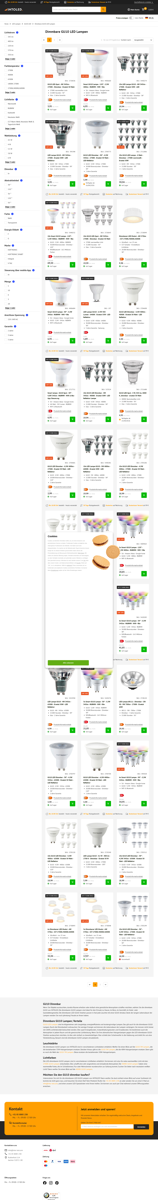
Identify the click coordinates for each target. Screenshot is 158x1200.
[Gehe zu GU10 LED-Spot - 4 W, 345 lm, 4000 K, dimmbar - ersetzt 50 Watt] (133, 394)
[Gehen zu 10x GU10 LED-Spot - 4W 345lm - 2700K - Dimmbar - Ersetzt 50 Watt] (97, 215)
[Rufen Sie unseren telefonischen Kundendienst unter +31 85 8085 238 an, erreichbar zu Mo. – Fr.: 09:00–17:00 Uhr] (20, 1116)
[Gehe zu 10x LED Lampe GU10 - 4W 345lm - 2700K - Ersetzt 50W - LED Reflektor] (133, 87)
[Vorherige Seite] (44, 39)
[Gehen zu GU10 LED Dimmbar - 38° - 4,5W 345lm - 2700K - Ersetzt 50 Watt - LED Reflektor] (97, 134)
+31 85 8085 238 (112, 1080)
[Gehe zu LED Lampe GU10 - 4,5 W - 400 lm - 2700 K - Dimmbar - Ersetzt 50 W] (97, 857)
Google (79, 563)
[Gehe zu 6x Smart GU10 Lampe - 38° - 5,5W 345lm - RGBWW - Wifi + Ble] (133, 622)
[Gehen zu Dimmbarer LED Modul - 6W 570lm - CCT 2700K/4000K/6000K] (133, 215)
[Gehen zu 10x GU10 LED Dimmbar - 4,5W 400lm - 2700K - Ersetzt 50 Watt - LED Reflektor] (133, 445)
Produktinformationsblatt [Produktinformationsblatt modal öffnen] (62, 99)
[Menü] (58, 1185)
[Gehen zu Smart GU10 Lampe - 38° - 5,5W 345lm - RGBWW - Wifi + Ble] (61, 291)
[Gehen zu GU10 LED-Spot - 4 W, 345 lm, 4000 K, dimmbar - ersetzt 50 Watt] (133, 372)
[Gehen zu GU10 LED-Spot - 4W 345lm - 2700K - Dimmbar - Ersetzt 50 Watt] (61, 63)
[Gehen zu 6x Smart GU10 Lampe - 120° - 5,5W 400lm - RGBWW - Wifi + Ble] (97, 526)
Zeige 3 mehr (10, 92)
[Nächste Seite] (59, 39)
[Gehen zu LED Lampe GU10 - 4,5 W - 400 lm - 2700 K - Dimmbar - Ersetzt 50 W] (97, 835)
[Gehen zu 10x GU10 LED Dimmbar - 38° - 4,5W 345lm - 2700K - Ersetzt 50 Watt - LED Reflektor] (133, 908)
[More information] (17, 32)
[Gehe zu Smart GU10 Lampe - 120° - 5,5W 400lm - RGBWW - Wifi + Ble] (97, 85)
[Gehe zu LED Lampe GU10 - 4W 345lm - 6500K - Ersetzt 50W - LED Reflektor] (61, 704)
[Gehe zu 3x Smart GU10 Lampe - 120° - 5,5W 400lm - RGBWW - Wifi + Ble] (133, 548)
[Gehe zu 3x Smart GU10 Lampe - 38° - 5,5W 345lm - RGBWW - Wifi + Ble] (97, 702)
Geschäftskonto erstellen (144, 2)
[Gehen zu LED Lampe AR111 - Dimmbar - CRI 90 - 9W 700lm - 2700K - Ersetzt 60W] (133, 681)
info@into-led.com (11, 1150)
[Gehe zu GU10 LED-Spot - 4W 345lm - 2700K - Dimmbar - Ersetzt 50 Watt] (61, 85)
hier (85, 560)
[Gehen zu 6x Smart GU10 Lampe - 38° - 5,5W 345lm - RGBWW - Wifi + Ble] (133, 600)
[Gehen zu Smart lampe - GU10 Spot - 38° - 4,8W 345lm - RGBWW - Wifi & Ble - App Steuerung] (61, 372)
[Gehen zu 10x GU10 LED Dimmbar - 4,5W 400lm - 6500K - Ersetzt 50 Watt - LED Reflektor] (61, 835)
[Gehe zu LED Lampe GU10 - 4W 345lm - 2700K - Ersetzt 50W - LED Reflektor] (61, 158)
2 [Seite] (54, 40)
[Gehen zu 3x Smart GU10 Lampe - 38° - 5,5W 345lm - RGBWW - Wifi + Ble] (97, 681)
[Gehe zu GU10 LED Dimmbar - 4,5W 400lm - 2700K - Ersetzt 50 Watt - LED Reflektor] (61, 469)
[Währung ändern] (151, 18)
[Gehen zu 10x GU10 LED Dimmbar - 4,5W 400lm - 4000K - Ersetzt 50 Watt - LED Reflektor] (61, 526)
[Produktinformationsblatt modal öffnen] (50, 99)
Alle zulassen (68, 663)
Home (6, 24)
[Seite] (49, 39)
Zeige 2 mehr (10, 58)
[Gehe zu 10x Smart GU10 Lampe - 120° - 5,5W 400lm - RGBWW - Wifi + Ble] (61, 237)
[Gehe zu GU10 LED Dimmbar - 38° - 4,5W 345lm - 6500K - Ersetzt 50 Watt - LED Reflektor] (61, 780)
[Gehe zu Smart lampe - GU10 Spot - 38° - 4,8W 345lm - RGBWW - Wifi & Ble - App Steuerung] (61, 395)
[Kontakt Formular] (20, 1124)
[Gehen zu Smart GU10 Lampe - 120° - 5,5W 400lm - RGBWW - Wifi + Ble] (97, 63)
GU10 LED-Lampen (50, 1024)
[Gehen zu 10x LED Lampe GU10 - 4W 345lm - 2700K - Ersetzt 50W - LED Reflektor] (133, 63)
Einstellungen (54, 570)
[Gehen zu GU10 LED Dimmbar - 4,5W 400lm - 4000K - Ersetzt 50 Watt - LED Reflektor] (133, 291)
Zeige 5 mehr (10, 162)
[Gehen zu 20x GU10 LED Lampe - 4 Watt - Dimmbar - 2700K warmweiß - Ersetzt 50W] (133, 134)
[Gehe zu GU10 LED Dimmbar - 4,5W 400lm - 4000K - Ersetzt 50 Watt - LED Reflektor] (133, 314)
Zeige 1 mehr (10, 128)
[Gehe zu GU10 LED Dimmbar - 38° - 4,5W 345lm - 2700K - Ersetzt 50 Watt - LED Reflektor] (97, 158)
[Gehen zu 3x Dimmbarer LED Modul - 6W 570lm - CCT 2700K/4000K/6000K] (97, 908)
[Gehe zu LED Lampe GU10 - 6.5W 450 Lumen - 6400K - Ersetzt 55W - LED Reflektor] (97, 314)
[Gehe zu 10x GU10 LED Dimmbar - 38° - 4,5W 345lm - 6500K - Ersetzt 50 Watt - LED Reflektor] (133, 858)
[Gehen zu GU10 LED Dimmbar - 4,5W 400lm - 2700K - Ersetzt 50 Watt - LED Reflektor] (61, 445)
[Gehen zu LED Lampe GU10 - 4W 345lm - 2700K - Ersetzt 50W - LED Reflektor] (61, 134)
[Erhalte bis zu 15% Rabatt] (141, 1126)
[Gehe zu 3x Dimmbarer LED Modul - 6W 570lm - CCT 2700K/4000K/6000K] (97, 930)
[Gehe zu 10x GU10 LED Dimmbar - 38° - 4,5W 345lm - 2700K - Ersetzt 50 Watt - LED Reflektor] (133, 932)
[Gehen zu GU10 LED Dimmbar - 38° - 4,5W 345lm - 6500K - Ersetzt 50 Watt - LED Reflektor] (61, 756)
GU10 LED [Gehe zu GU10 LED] (20, 24)
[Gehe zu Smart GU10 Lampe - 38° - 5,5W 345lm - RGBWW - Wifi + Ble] (61, 313)
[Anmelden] (141, 9)
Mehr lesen (81, 553)
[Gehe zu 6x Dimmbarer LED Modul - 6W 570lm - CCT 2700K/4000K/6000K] (61, 930)
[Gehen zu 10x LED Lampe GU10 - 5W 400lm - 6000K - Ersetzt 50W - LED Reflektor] (97, 445)
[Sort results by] (143, 40)
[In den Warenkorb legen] (72, 108)
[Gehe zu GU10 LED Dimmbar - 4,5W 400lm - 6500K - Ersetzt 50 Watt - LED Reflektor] (97, 780)
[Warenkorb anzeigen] (151, 9)
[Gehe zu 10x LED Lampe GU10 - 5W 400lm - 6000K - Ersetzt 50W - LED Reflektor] (97, 469)
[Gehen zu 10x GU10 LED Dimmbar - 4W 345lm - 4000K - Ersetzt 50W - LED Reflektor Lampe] (97, 372)
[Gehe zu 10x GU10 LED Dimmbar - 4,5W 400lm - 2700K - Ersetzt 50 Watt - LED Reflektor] (133, 469)
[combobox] (79, 9)
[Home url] (13, 9)
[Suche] (103, 9)
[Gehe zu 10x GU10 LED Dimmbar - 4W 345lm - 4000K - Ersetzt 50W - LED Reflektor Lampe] (97, 395)
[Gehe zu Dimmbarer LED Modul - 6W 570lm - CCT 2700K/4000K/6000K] (133, 237)
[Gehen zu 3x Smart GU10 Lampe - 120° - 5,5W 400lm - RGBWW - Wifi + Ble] (133, 526)
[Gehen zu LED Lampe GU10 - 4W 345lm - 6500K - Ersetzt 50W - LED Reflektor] (61, 681)
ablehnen (69, 565)
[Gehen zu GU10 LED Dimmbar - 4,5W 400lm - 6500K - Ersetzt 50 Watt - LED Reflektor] (97, 756)
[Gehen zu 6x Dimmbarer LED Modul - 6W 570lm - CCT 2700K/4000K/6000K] (61, 908)
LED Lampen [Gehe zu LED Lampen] (12, 24)
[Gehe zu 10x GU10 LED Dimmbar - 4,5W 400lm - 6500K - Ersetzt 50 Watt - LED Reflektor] (61, 858)
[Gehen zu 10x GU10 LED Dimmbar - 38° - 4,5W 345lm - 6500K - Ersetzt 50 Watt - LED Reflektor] (133, 835)
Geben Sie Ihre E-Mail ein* (91, 1122)
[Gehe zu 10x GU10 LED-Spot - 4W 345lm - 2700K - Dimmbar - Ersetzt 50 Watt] (97, 237)
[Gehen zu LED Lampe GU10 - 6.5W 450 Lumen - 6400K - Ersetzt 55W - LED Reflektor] (97, 291)
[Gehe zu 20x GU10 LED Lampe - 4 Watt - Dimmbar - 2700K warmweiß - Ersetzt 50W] (133, 158)
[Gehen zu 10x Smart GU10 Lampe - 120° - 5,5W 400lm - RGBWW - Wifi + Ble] (61, 215)
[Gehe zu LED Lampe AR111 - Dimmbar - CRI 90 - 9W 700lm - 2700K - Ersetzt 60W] (133, 704)
